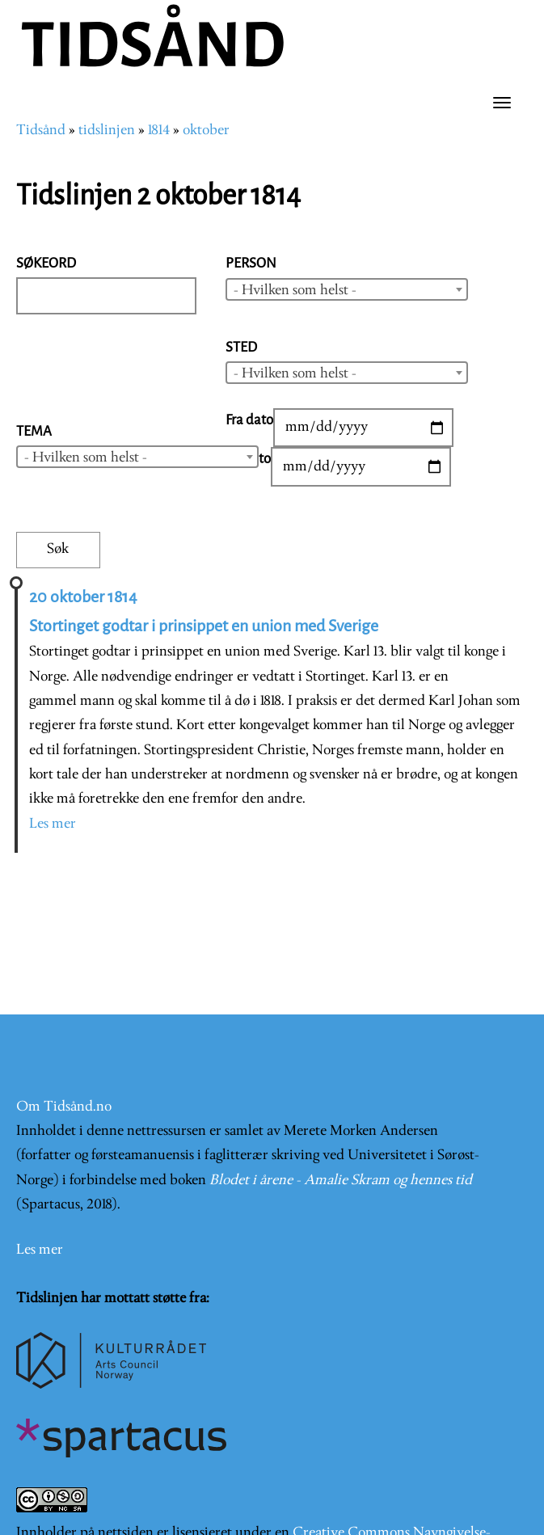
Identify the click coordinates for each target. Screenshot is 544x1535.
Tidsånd (40, 130)
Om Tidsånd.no (64, 1107)
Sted (241, 347)
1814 (159, 130)
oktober (206, 130)
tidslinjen (106, 130)
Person (251, 263)
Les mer (52, 824)
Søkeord (46, 263)
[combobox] (347, 289)
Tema (34, 431)
